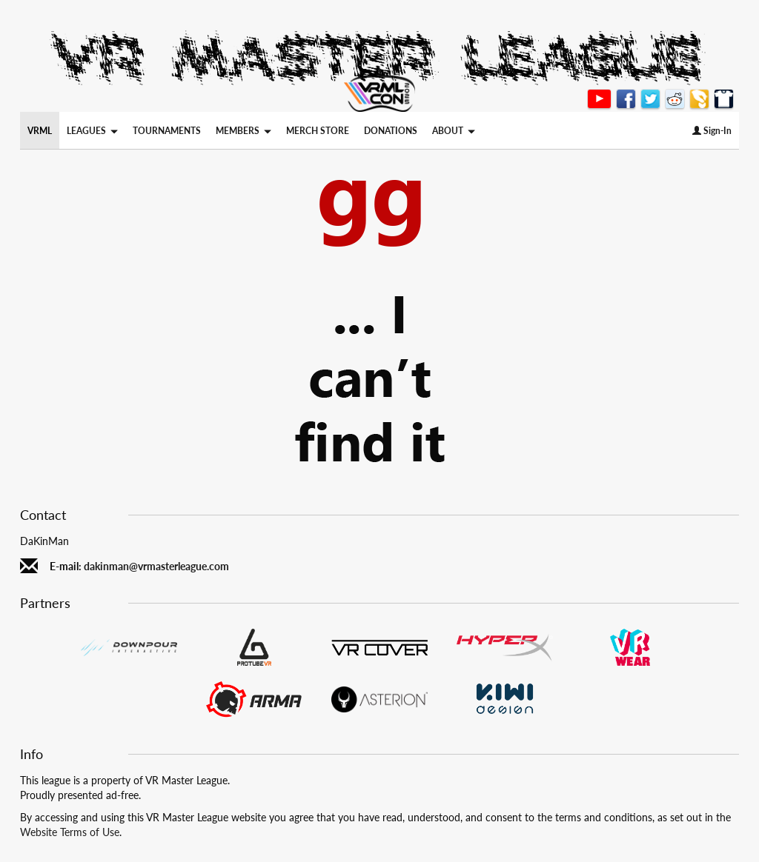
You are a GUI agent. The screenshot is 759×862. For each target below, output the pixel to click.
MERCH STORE (317, 130)
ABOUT (453, 130)
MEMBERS (243, 130)
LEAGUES (92, 130)
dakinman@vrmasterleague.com (156, 566)
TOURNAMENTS (167, 130)
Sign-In (712, 130)
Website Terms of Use (69, 832)
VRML (39, 130)
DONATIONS (390, 130)
